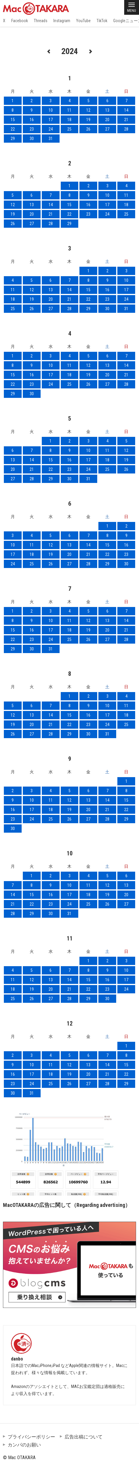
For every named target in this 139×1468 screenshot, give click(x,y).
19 (88, 119)
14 (126, 110)
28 (126, 129)
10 (51, 110)
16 (32, 119)
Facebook (19, 20)
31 (51, 138)
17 (51, 119)
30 (32, 138)
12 (88, 110)
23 (32, 129)
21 (126, 119)
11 (69, 110)
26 (88, 129)
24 (51, 129)
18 (69, 119)
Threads (40, 20)
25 (69, 129)
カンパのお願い (24, 1445)
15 (13, 119)
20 (107, 119)
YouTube (83, 20)
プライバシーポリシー (31, 1437)
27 (107, 129)
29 (13, 138)
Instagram (61, 20)
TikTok (102, 20)
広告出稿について (84, 1437)
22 (13, 129)
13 (107, 110)
